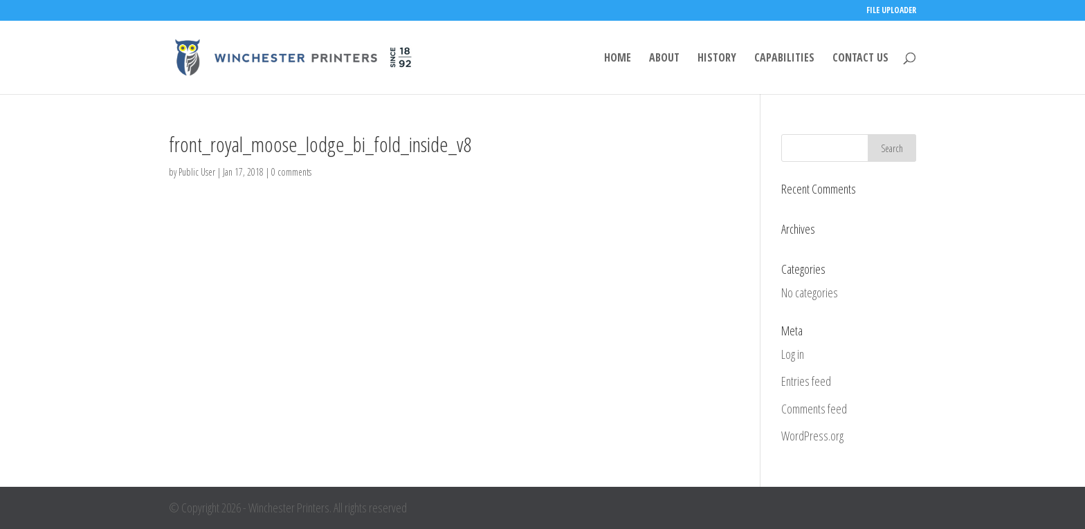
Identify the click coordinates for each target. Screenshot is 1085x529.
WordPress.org (812, 435)
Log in (792, 354)
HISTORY (717, 59)
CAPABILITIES (784, 59)
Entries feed (806, 381)
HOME (617, 59)
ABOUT (664, 59)
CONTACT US (860, 59)
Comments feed (814, 408)
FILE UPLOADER (891, 11)
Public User (197, 171)
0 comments (291, 171)
